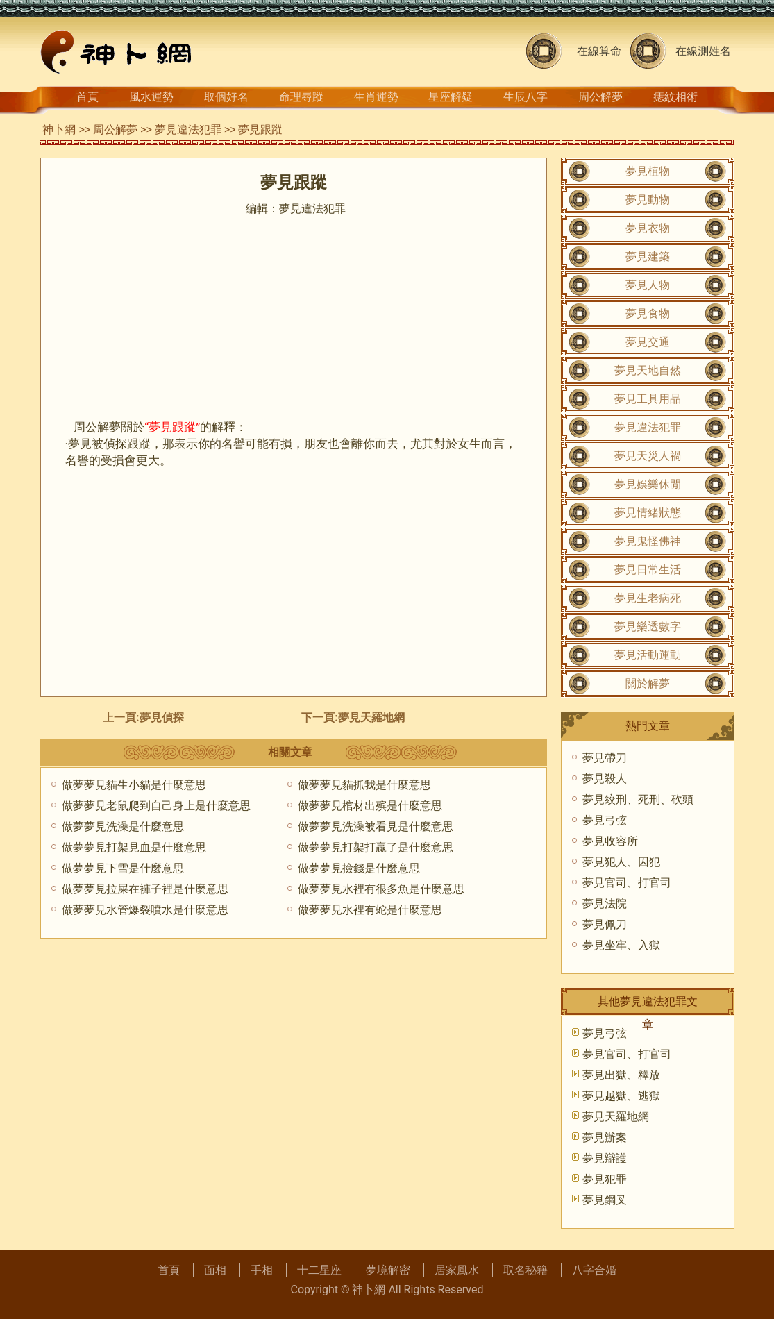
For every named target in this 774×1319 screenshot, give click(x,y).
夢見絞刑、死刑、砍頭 (637, 799)
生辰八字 (525, 96)
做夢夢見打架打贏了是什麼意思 (375, 847)
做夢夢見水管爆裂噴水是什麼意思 (145, 909)
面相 (215, 1270)
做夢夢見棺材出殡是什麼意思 (370, 805)
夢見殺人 (604, 778)
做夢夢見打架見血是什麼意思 (134, 847)
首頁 (87, 96)
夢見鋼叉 (604, 1200)
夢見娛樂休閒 (647, 484)
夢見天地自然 (647, 370)
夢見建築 (647, 256)
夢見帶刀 (604, 757)
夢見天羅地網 (371, 717)
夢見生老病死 (647, 598)
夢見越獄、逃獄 (621, 1095)
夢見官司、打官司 (626, 882)
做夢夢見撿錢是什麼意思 (359, 868)
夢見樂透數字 (647, 626)
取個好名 (226, 96)
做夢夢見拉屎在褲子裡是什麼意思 (145, 889)
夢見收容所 (610, 841)
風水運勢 (151, 96)
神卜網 (59, 129)
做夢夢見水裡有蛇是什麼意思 (370, 909)
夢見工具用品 (647, 398)
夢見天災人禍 (647, 455)
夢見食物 (647, 313)
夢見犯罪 (604, 1179)
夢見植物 (647, 171)
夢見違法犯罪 (188, 129)
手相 (262, 1270)
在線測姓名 (703, 51)
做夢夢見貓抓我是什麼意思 (364, 784)
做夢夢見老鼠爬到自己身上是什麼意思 (156, 805)
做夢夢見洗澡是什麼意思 (123, 826)
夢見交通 (647, 341)
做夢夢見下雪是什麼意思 (123, 868)
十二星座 (319, 1270)
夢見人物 (647, 285)
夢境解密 (388, 1270)
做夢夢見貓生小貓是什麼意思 (134, 784)
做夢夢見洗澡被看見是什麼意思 (375, 826)
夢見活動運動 (647, 655)
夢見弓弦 (604, 820)
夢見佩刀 (604, 924)
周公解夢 (600, 96)
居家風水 (457, 1270)
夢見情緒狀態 (647, 512)
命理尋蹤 (301, 96)
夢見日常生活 (647, 569)
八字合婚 (594, 1270)
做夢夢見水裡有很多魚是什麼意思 (381, 889)
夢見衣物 (647, 228)
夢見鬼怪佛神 (647, 541)
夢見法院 (604, 903)
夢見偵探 (162, 717)
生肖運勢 (376, 96)
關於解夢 (647, 683)
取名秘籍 (525, 1270)
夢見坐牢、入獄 (621, 945)
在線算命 (599, 51)
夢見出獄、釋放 (621, 1075)
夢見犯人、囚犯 (621, 861)
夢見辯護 (604, 1158)
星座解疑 (450, 96)
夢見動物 (647, 199)
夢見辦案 (604, 1137)
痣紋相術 (675, 96)
